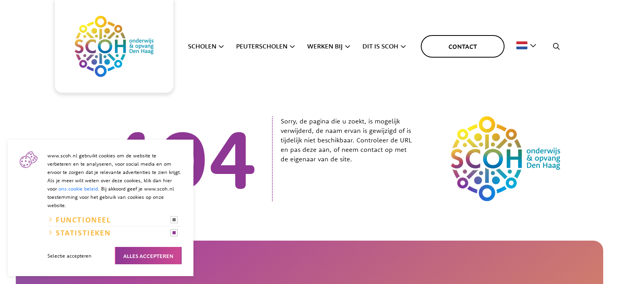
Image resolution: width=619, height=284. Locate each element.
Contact (462, 46)
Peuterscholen (261, 46)
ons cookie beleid (78, 188)
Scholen (202, 46)
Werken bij (325, 46)
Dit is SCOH (380, 46)
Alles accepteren (148, 256)
